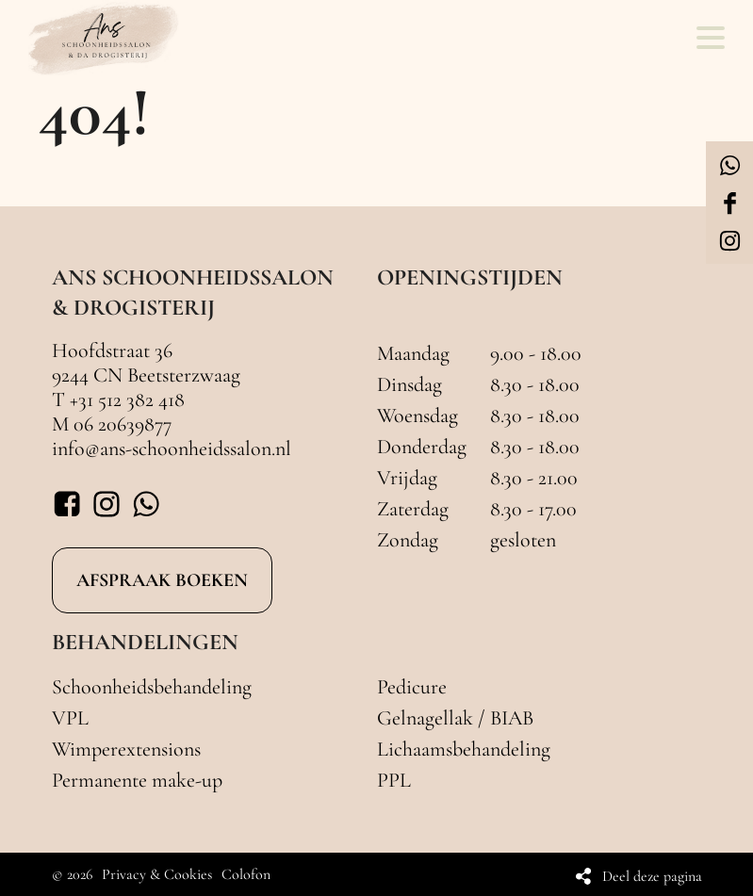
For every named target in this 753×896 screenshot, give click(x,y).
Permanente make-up (137, 780)
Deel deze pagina (652, 876)
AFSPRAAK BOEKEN (162, 580)
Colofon (245, 874)
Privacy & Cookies (157, 874)
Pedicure (412, 687)
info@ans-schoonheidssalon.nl (171, 448)
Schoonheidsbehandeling (152, 687)
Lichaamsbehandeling (463, 749)
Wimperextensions (126, 749)
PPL (394, 780)
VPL (70, 718)
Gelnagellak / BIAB (455, 718)
